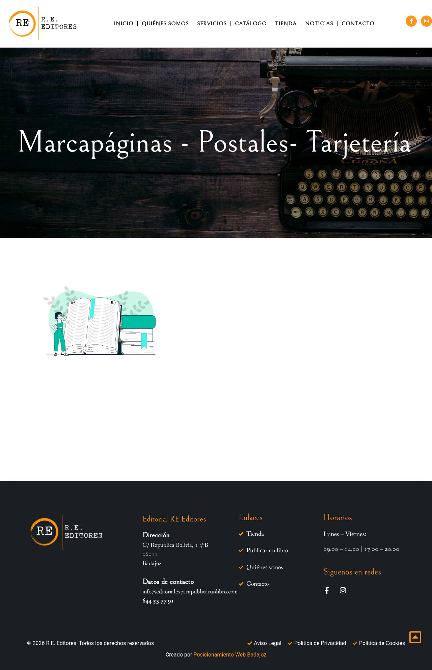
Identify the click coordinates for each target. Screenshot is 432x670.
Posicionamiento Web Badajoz (229, 654)
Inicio (123, 24)
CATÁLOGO (251, 24)
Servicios (211, 24)
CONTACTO (358, 24)
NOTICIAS (319, 24)
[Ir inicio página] (415, 637)
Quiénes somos (165, 24)
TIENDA (286, 24)
